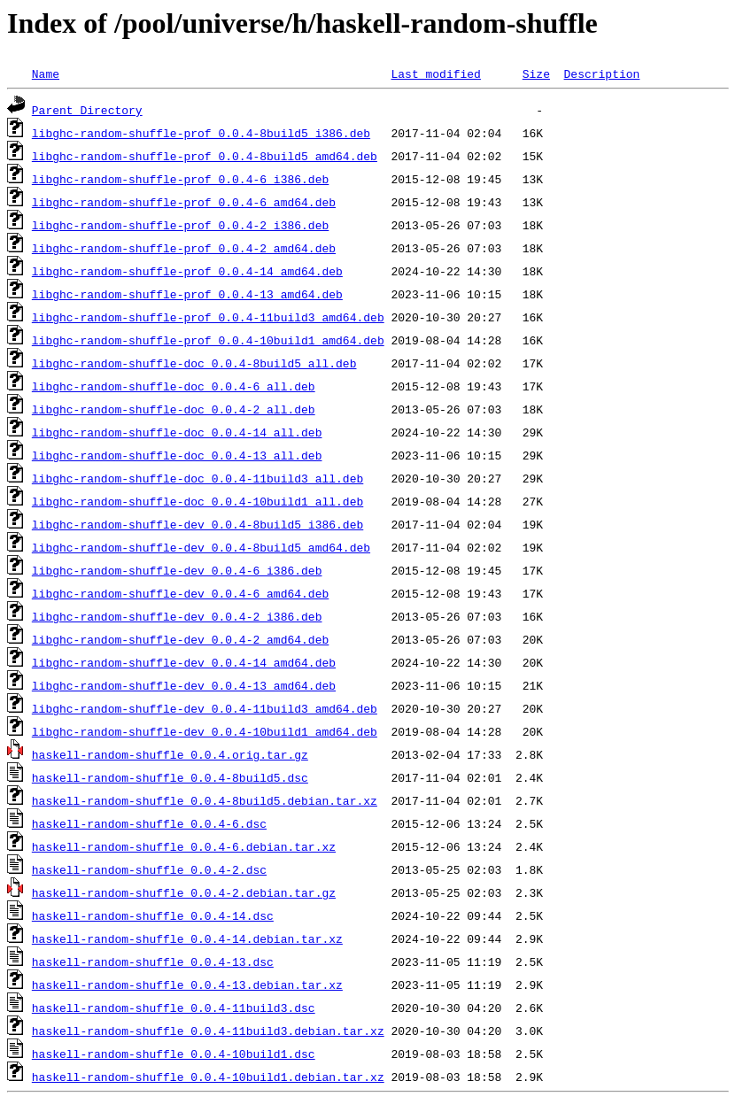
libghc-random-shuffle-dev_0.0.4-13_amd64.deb (184, 685)
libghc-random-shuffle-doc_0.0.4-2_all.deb (173, 409)
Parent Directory (87, 110)
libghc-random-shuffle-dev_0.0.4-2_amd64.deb (180, 639)
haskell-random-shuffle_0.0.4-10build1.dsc (173, 1054)
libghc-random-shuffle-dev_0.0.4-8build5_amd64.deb (201, 547)
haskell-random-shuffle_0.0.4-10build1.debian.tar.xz (208, 1077)
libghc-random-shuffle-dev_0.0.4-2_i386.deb (177, 616)
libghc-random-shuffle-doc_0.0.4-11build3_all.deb (197, 478)
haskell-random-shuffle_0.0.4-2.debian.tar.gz (184, 892)
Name (45, 73)
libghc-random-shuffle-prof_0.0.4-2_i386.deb (180, 225)
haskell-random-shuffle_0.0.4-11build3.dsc (173, 1007)
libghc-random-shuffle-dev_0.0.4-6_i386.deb (177, 570)
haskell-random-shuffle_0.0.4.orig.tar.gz (170, 754)
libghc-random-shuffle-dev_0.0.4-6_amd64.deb (180, 593)
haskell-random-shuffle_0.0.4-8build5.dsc (170, 777)
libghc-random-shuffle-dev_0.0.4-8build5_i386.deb (197, 524)
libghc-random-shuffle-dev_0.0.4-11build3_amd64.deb (204, 708)
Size (536, 73)
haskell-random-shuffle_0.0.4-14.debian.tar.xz (187, 938)
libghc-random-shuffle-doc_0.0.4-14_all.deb (177, 432)
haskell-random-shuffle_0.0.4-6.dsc (149, 823)
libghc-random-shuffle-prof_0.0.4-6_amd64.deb (184, 202)
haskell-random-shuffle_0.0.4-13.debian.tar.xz (187, 984)
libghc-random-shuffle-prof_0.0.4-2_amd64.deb (184, 248)
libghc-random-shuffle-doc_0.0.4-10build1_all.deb (197, 501)
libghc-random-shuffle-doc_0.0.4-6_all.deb (173, 386)
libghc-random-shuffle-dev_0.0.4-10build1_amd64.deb (204, 731)
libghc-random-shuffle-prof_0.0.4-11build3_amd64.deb (208, 317)
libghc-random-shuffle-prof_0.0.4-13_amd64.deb (187, 294)
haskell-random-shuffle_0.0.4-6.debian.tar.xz (184, 846)
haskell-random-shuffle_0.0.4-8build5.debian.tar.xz (204, 800)
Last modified (435, 73)
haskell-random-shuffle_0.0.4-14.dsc (153, 915)
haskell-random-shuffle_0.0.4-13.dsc (153, 961)
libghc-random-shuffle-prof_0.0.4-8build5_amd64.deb (204, 156)
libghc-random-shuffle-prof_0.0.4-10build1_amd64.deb (208, 340)
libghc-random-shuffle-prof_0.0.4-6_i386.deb (180, 179)
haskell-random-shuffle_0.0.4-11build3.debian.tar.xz (208, 1030)
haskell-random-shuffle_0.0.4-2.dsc (149, 869)
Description (601, 73)
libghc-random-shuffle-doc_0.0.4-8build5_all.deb (194, 363)
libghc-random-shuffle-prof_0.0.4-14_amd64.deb (187, 271)
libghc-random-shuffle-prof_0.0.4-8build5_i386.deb (201, 133)
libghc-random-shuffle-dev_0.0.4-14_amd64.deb (184, 662)
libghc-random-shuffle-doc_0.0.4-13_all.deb (177, 455)
